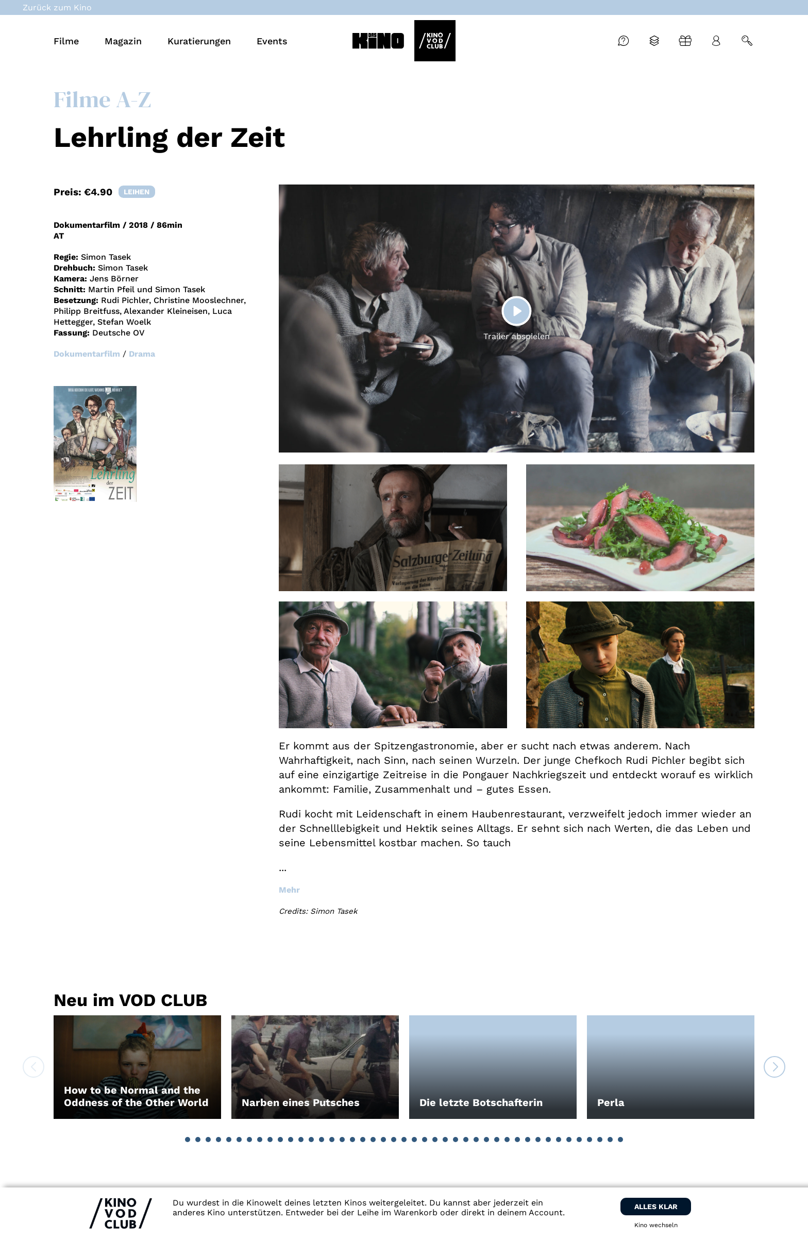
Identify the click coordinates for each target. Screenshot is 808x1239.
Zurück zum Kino (57, 7)
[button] (187, 1139)
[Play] (516, 311)
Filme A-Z (102, 99)
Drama (142, 354)
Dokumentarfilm (87, 354)
